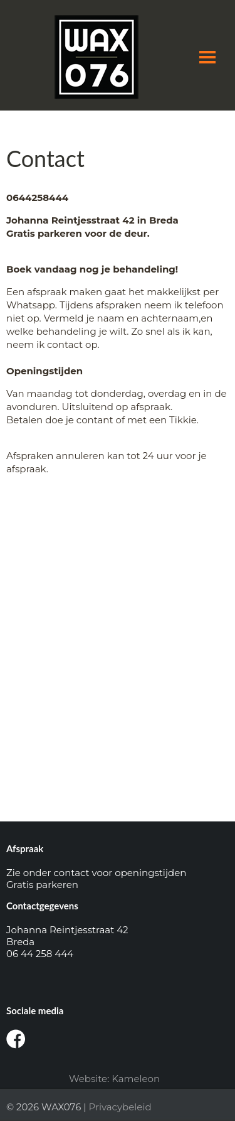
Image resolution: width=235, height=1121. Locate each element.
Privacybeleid (120, 1107)
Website (88, 1079)
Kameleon (136, 1079)
